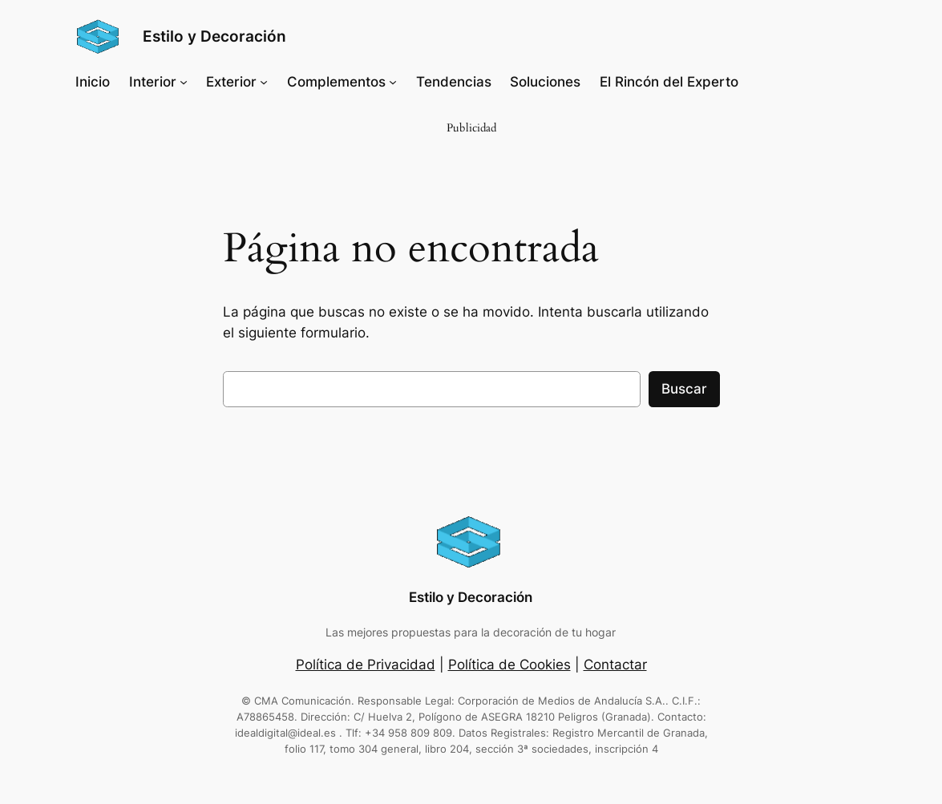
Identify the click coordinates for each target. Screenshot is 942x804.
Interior (152, 82)
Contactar (615, 665)
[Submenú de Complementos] (393, 82)
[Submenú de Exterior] (264, 82)
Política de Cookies (509, 665)
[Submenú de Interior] (184, 82)
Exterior (231, 82)
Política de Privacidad (365, 665)
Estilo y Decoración (214, 36)
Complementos (336, 82)
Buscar (684, 389)
